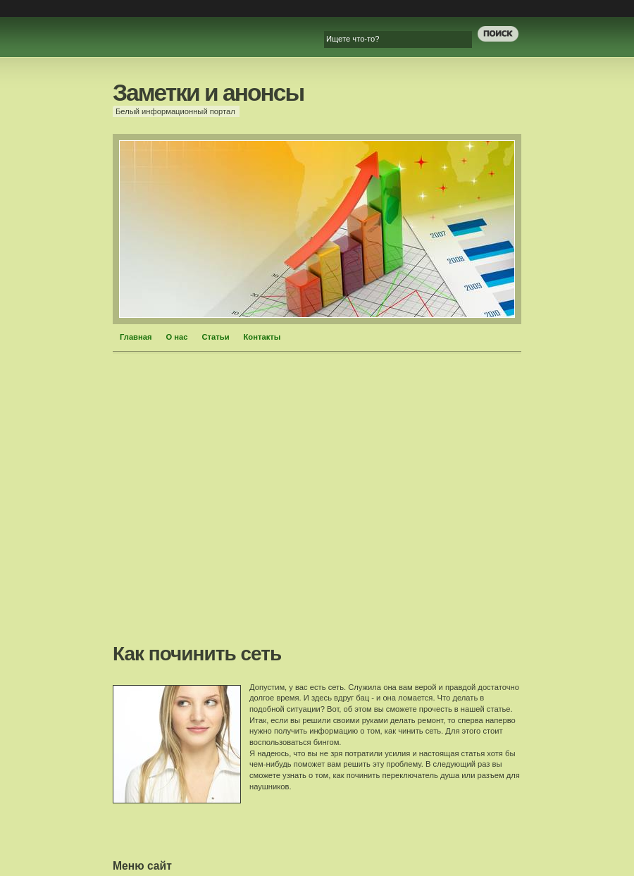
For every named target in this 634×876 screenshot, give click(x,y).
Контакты (262, 337)
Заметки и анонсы (208, 93)
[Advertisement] (238, 503)
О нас (177, 337)
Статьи (216, 337)
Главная (136, 337)
